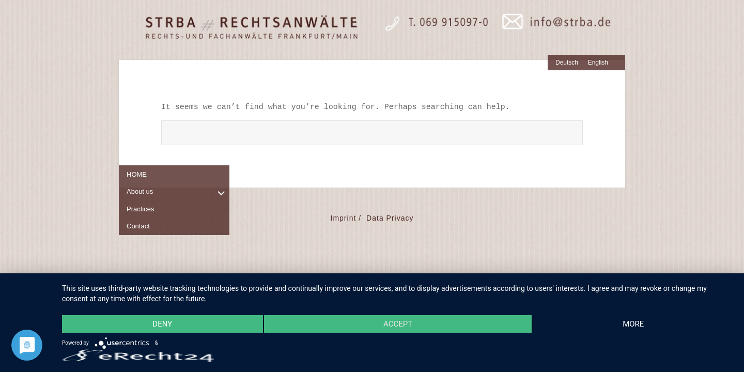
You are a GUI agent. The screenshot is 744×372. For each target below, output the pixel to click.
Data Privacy (389, 218)
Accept (397, 324)
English (598, 62)
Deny (162, 324)
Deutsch (566, 62)
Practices (140, 209)
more (633, 324)
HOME (137, 174)
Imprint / (346, 218)
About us (140, 191)
